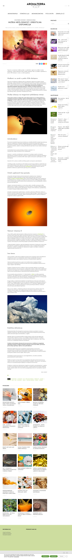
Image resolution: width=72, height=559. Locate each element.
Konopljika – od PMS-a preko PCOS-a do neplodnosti (9, 514)
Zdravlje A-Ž (60, 13)
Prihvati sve (45, 556)
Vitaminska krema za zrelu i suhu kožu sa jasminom (23, 426)
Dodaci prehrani (17, 20)
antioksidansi (14, 378)
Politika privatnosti (7, 533)
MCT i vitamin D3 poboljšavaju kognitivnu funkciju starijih (9, 470)
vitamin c (36, 380)
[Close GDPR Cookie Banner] (67, 556)
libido (13, 380)
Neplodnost (23, 20)
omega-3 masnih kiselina (17, 178)
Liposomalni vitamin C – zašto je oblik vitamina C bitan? (25, 514)
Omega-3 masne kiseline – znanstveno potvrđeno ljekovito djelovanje (40, 470)
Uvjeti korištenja (6, 532)
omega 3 (24, 380)
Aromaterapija (13, 13)
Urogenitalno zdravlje (31, 20)
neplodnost (19, 380)
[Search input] (59, 24)
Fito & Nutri (49, 13)
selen (15, 151)
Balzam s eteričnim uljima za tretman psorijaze (38, 404)
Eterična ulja (24, 13)
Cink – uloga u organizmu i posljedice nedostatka (9, 426)
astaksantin (27, 151)
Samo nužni (53, 556)
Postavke (61, 556)
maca (16, 380)
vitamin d (41, 380)
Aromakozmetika (37, 13)
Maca (13, 337)
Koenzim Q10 (10, 161)
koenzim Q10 (21, 151)
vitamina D (40, 234)
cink (12, 151)
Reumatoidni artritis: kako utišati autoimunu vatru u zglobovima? (9, 404)
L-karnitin (27, 192)
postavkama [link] (16, 556)
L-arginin (27, 333)
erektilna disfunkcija (29, 378)
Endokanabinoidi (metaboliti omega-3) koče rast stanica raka (9, 492)
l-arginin (41, 378)
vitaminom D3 (18, 248)
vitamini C (31, 150)
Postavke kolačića (7, 534)
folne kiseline (28, 274)
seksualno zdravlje (30, 380)
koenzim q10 (36, 378)
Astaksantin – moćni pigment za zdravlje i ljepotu (39, 426)
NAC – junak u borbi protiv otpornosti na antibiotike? (62, 41)
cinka (32, 274)
